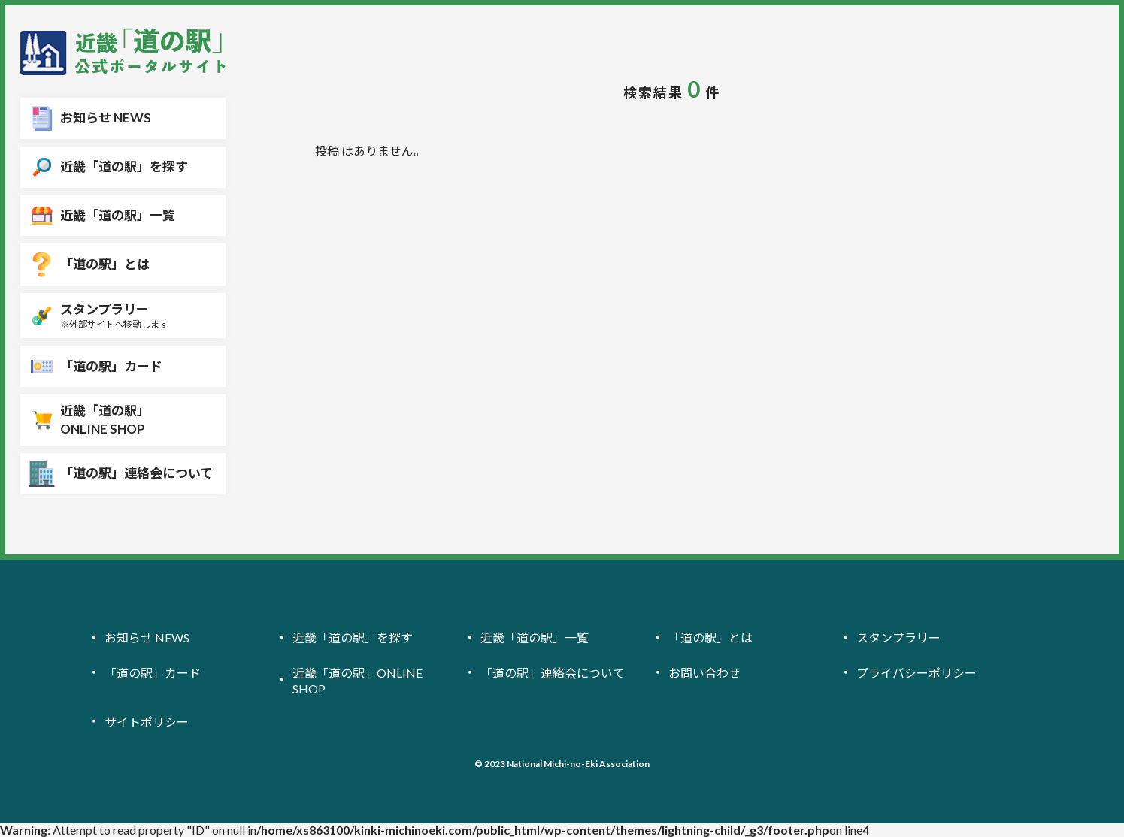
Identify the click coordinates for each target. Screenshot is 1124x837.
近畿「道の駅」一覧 (534, 637)
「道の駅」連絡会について (552, 672)
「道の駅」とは (710, 637)
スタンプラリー (898, 637)
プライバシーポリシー (916, 672)
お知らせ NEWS (147, 637)
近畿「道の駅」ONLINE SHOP (357, 680)
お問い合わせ (704, 672)
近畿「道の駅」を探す (352, 637)
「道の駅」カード (153, 672)
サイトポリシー (147, 722)
